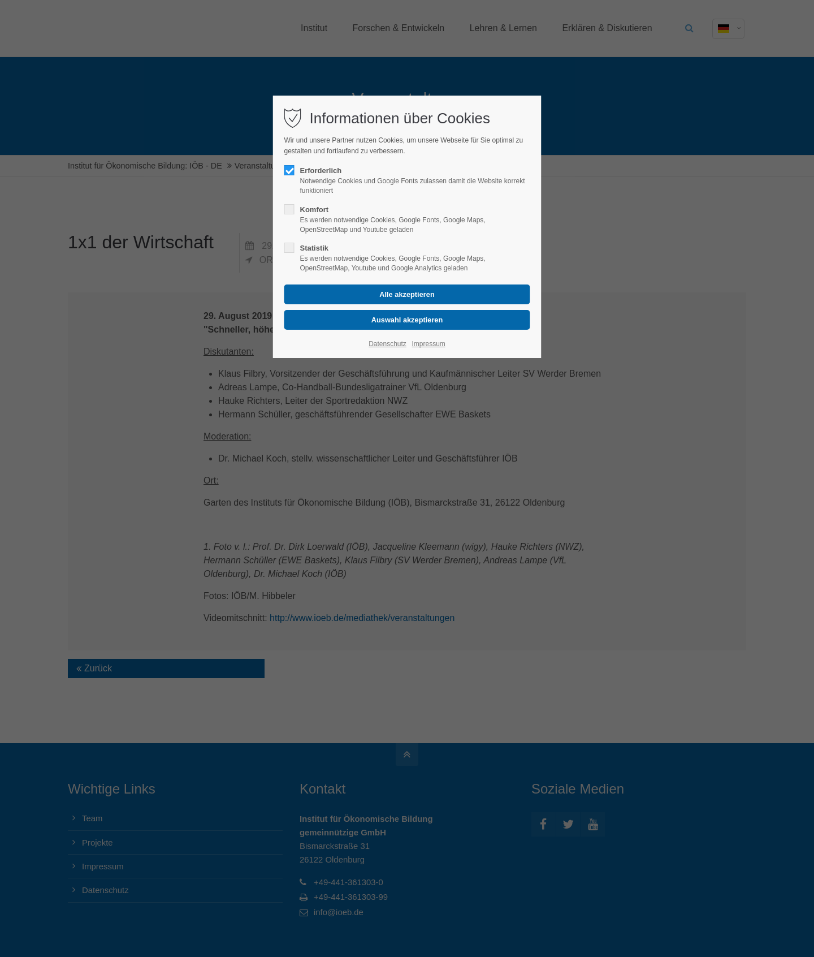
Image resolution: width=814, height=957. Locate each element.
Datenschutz (387, 344)
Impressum (428, 344)
